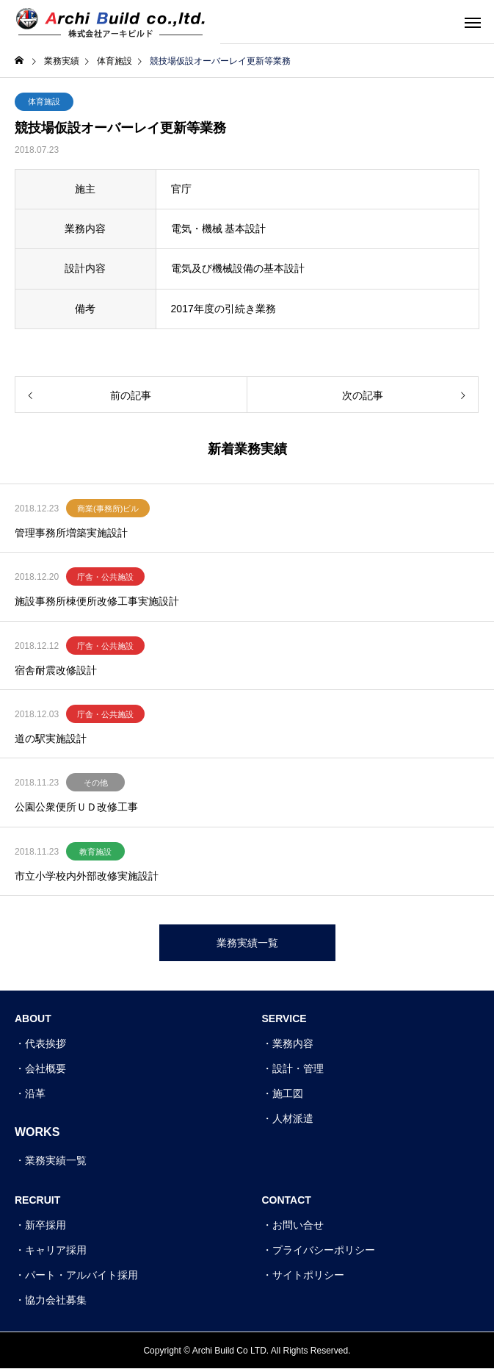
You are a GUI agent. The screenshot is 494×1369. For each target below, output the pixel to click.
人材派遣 (292, 1118)
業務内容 (292, 1043)
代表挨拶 (45, 1043)
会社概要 (45, 1068)
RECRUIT (37, 1200)
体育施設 (44, 101)
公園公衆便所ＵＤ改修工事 (76, 807)
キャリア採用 (56, 1250)
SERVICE (284, 1018)
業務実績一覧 (56, 1160)
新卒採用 (45, 1225)
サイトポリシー (308, 1275)
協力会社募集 (56, 1300)
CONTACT (286, 1200)
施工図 (287, 1093)
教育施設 (95, 851)
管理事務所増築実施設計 (71, 533)
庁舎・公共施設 (105, 576)
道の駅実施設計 (51, 738)
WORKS (37, 1132)
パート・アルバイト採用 (81, 1275)
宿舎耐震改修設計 (56, 670)
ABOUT (33, 1018)
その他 (96, 782)
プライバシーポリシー (323, 1250)
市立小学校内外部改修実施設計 (87, 876)
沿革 (35, 1093)
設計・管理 (298, 1068)
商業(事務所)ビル (108, 508)
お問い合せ (298, 1225)
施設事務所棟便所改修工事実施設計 (97, 601)
